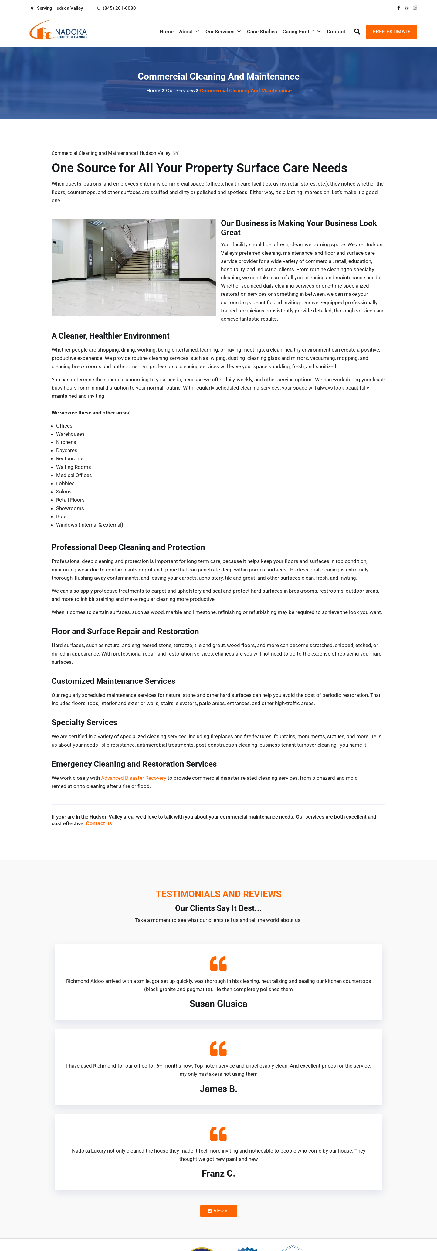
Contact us (99, 823)
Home (167, 32)
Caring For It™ (302, 31)
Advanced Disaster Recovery (133, 778)
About (189, 31)
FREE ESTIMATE (392, 32)
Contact (336, 32)
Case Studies (262, 32)
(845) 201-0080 (116, 8)
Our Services (223, 31)
